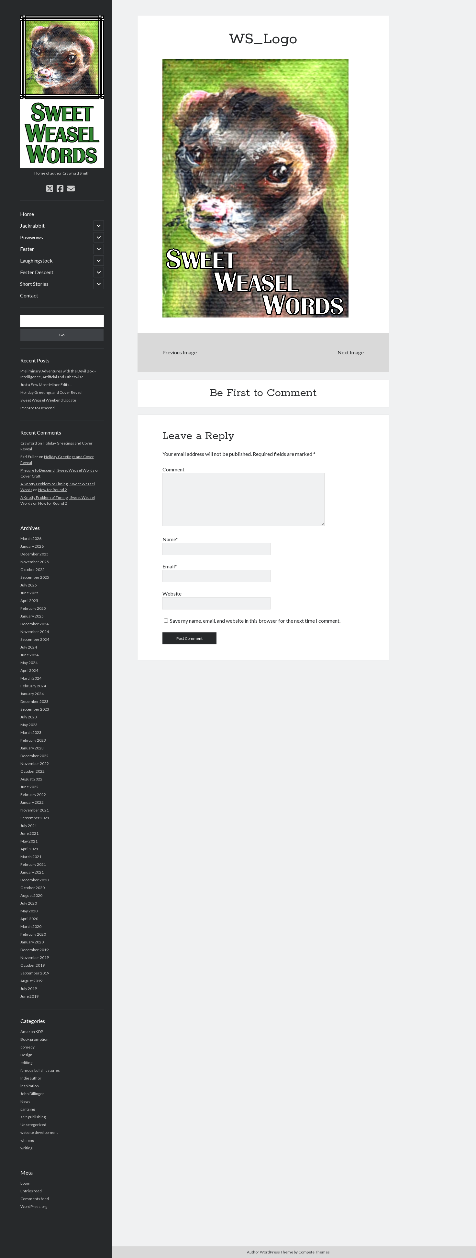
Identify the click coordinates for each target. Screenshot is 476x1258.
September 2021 (34, 817)
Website (172, 593)
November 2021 (34, 810)
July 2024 (28, 647)
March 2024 (30, 678)
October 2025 (32, 569)
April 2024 (29, 670)
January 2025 (32, 616)
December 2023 (34, 701)
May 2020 (29, 911)
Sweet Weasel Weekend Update (48, 400)
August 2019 (31, 980)
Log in (25, 1183)
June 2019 (29, 996)
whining (27, 1140)
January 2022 (32, 802)
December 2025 (34, 554)
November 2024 (34, 631)
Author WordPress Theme (270, 1252)
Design (26, 1054)
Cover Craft (30, 476)
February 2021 (33, 864)
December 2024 (34, 623)
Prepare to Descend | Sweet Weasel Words (57, 470)
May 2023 (29, 724)
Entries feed (31, 1190)
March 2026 (30, 538)
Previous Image (179, 352)
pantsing (27, 1109)
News (25, 1101)
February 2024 (33, 685)
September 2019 (34, 973)
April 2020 (29, 918)
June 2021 (29, 833)
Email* (169, 566)
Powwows (31, 237)
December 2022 (34, 755)
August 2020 (31, 895)
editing (26, 1062)
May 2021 (29, 841)
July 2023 (28, 717)
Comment (173, 469)
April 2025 (29, 600)
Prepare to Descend (37, 407)
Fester (27, 249)
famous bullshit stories (40, 1070)
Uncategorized (33, 1124)
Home (27, 214)
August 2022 (31, 779)
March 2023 (30, 732)
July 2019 (28, 988)
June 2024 (29, 654)
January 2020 (32, 942)
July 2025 (28, 585)
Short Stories (34, 284)
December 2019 (34, 949)
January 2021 (32, 872)
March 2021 (30, 856)
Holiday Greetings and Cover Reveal (51, 392)
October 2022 (32, 771)
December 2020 (34, 879)
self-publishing (33, 1116)
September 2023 (34, 709)
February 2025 (33, 608)
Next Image (351, 352)
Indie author (30, 1078)
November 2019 (34, 957)
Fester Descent (36, 272)
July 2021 (28, 825)
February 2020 (33, 934)
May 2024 (29, 662)
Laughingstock (36, 260)
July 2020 (28, 903)
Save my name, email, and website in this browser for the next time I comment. (255, 621)
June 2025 (29, 592)
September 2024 (34, 639)
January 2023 (32, 748)
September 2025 (34, 577)
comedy (27, 1047)
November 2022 (34, 763)
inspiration (29, 1085)
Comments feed (34, 1198)
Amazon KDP (31, 1031)
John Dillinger (32, 1093)
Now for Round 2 (52, 489)
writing (26, 1147)
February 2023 (33, 740)
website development (39, 1132)
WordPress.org (33, 1206)
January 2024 (32, 693)
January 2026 (32, 546)
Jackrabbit (32, 225)
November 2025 (34, 561)
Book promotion (34, 1039)
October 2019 (32, 965)
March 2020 (30, 926)
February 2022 (33, 794)
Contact (29, 295)
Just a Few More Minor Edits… (46, 384)
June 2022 (29, 786)
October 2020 (32, 887)
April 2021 (29, 848)
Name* (170, 539)
